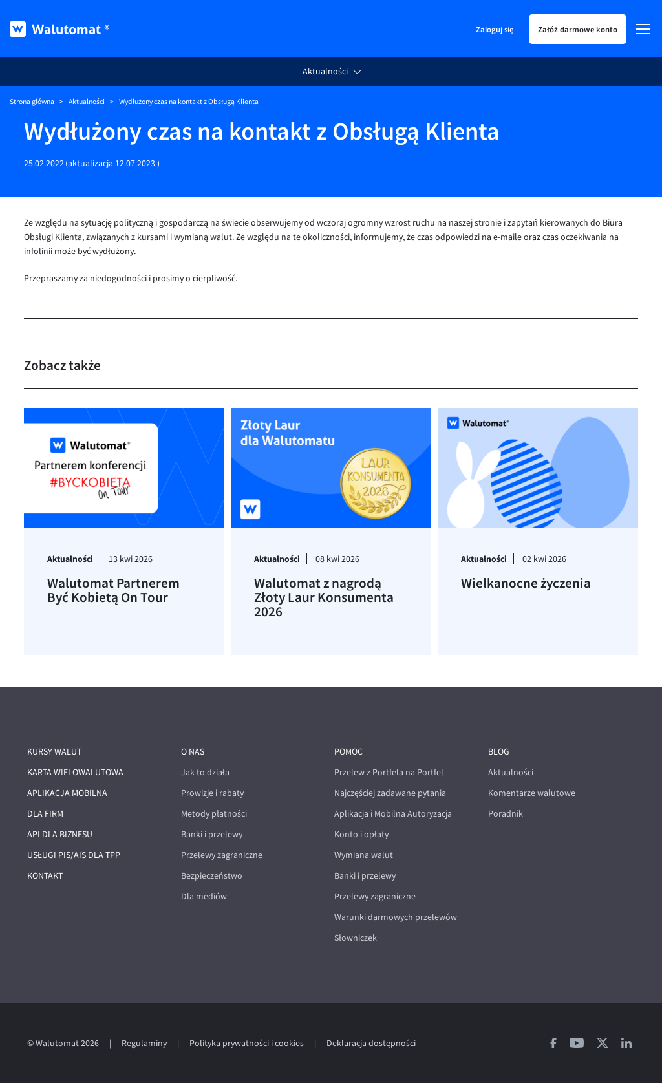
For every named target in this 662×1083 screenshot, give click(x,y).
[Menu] (643, 29)
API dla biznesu (59, 834)
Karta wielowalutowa (75, 772)
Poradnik (505, 813)
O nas (192, 751)
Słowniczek (355, 937)
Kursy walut (54, 751)
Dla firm (45, 813)
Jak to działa (205, 772)
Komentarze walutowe (531, 793)
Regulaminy (144, 1043)
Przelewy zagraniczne (221, 855)
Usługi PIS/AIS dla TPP (73, 855)
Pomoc (348, 751)
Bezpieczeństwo (211, 875)
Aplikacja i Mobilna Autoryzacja (393, 813)
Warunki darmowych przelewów (395, 917)
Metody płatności (214, 813)
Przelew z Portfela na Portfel (388, 772)
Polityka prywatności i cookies (246, 1043)
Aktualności (325, 71)
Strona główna (32, 101)
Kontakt (45, 875)
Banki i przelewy (211, 834)
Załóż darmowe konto (577, 29)
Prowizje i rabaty (212, 793)
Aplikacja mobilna (67, 793)
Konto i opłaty (361, 834)
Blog (498, 751)
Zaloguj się (494, 29)
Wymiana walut (363, 855)
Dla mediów (204, 896)
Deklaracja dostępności (371, 1043)
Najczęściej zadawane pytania (390, 793)
